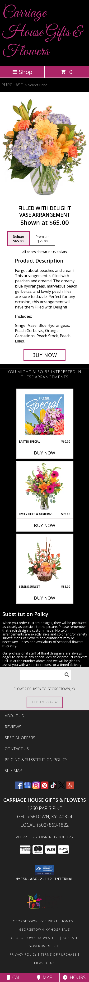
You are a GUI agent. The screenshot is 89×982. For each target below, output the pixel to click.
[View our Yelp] (70, 787)
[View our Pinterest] (44, 787)
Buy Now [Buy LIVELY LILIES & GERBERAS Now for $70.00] (44, 525)
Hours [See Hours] (74, 977)
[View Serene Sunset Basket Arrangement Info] (44, 559)
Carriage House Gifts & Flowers (42, 32)
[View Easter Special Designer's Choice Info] (44, 414)
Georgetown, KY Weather (35, 938)
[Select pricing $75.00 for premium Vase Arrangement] (42, 239)
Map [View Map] (44, 977)
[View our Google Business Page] (27, 787)
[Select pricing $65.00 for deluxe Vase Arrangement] (18, 239)
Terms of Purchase (59, 954)
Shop (22, 72)
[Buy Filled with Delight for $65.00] (44, 355)
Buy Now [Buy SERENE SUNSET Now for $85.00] (44, 598)
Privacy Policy (23, 954)
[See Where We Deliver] (45, 702)
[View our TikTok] (53, 787)
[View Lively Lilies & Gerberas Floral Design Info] (44, 487)
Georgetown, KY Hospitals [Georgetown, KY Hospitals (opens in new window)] (44, 929)
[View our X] (62, 787)
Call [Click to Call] (15, 977)
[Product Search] (45, 674)
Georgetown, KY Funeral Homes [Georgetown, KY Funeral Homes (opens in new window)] (43, 921)
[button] (44, 870)
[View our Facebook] (19, 787)
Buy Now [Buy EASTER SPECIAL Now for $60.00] (44, 453)
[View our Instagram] (36, 787)
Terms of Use (44, 963)
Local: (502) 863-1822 (45, 825)
